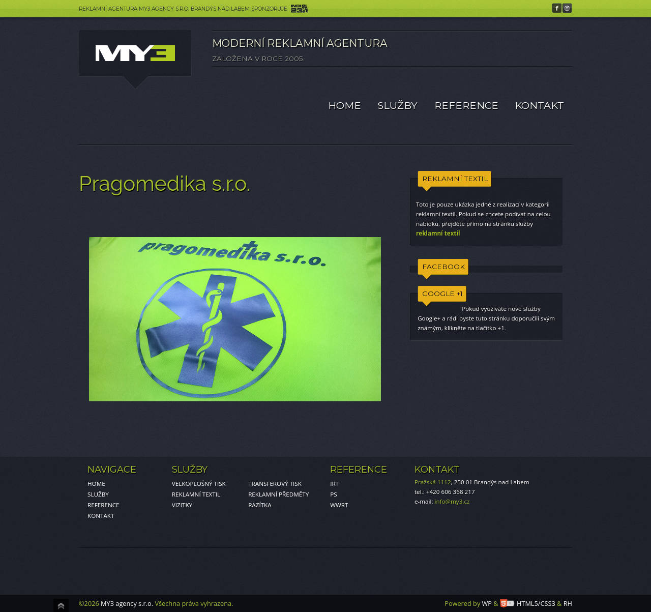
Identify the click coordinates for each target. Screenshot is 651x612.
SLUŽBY (397, 105)
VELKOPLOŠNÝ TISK (199, 483)
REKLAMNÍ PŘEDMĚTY (278, 494)
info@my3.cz (452, 501)
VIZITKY (182, 505)
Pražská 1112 (433, 482)
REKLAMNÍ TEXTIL (196, 494)
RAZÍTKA (259, 505)
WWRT (339, 505)
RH (568, 603)
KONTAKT (539, 105)
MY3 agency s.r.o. (127, 603)
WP (487, 603)
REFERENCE (466, 105)
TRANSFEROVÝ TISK (275, 483)
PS (333, 494)
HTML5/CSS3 (527, 603)
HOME (344, 105)
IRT (334, 483)
